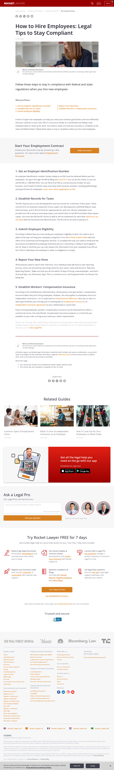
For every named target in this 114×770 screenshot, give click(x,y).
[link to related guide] (21, 418)
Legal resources (9, 677)
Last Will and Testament (38, 693)
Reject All (77, 766)
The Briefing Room (9, 674)
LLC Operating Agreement (38, 664)
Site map (6, 681)
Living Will (33, 696)
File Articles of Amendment (12, 718)
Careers (59, 662)
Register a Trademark (10, 711)
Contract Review (9, 664)
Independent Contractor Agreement (30, 307)
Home (5, 657)
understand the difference (66, 301)
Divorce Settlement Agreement (40, 698)
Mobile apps (7, 679)
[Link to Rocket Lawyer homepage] (14, 4)
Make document (84, 151)
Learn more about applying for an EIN (59, 191)
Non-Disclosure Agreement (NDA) (41, 657)
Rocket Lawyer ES (36, 731)
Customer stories (62, 672)
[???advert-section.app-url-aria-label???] (67, 473)
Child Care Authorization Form (40, 701)
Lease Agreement (36, 674)
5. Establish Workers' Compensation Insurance (77, 108)
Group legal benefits (63, 657)
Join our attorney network (65, 659)
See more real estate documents (40, 684)
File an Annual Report (10, 716)
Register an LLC (9, 696)
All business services (10, 694)
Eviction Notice (35, 676)
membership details (65, 606)
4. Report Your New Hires (68, 106)
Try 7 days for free (57, 592)
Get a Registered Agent (11, 706)
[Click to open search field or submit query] (92, 3)
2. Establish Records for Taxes (28, 108)
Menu (108, 3)
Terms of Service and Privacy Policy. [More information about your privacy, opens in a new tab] (39, 768)
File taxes (7, 667)
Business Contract (36, 659)
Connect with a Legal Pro (12, 669)
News (59, 684)
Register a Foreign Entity (11, 703)
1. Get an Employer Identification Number (33, 106)
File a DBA (7, 713)
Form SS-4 (62, 182)
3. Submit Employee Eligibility (27, 111)
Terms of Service (98, 758)
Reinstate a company (10, 723)
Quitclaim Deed (35, 681)
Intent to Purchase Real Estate (40, 679)
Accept (92, 766)
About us (60, 679)
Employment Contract (73, 304)
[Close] (110, 765)
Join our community (63, 669)
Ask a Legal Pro (36, 330)
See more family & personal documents (42, 703)
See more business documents (40, 667)
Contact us (60, 686)
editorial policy (64, 357)
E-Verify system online (78, 240)
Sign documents (9, 662)
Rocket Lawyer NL (80, 731)
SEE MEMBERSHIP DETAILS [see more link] (57, 598)
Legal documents (9, 659)
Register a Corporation (11, 699)
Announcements (62, 681)
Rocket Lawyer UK (14, 731)
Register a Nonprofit (10, 701)
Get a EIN (7, 708)
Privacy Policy (45, 761)
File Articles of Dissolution (12, 721)
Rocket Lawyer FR (58, 731)
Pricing (6, 672)
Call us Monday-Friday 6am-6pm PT (95, 660)
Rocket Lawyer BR (102, 731)
